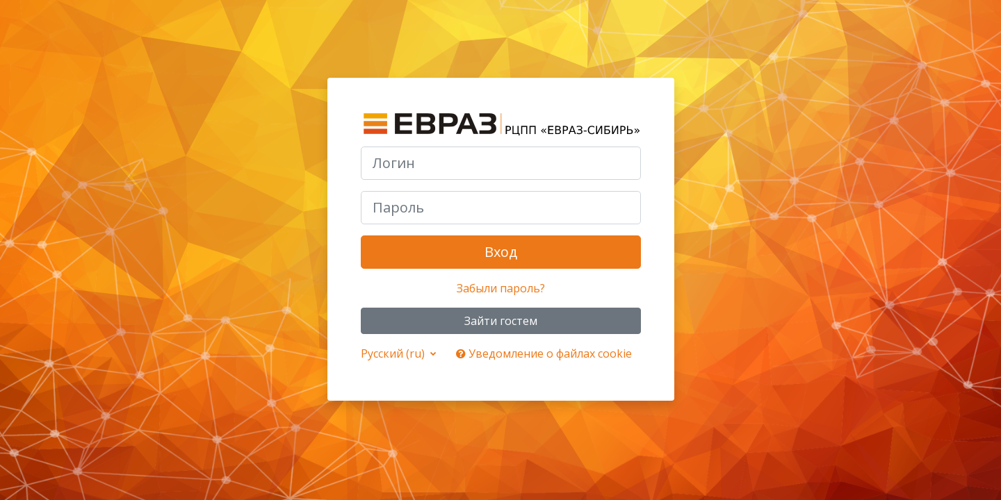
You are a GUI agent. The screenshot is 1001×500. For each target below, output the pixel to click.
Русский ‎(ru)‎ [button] (394, 353)
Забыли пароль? (501, 288)
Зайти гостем (500, 320)
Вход (501, 251)
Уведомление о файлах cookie (544, 353)
